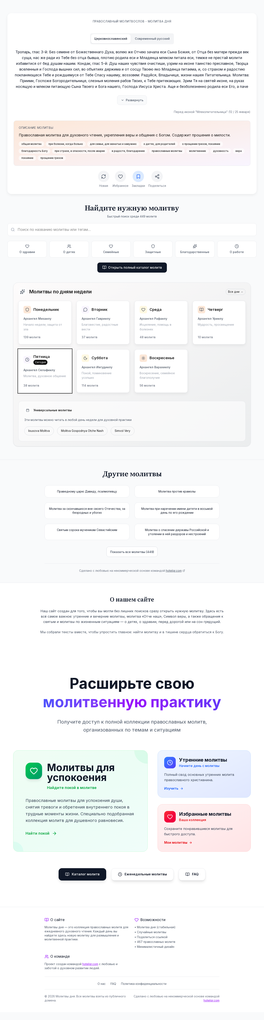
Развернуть (132, 100)
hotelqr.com (175, 573)
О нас (102, 991)
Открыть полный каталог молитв (132, 268)
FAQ (192, 882)
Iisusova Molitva (39, 432)
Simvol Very (125, 432)
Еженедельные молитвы (142, 882)
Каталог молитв (82, 882)
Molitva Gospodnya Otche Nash (83, 432)
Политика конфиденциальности (143, 991)
